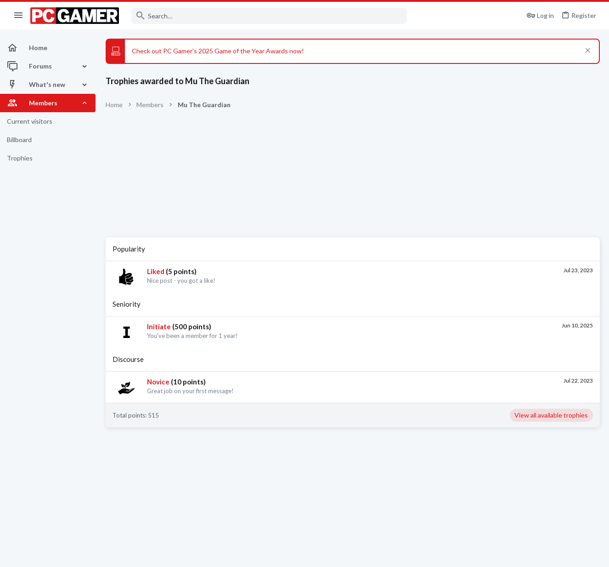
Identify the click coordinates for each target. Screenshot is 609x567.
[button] (18, 15)
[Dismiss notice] (586, 51)
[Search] (269, 16)
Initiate (159, 326)
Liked (155, 271)
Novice (158, 382)
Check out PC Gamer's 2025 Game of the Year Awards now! (218, 51)
